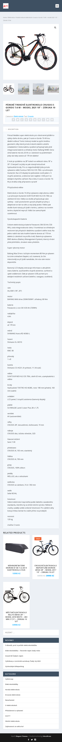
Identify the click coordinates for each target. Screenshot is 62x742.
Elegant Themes (22, 736)
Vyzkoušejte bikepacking (14, 666)
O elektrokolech (11, 705)
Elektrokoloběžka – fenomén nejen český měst (22, 651)
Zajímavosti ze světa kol (14, 726)
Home (5, 17)
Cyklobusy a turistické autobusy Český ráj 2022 (23, 661)
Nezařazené (9, 700)
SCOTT (7, 716)
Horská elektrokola (12, 690)
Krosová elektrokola (12, 695)
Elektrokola (11, 17)
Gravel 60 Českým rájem (14, 656)
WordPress (47, 736)
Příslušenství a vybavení (14, 711)
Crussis (31, 116)
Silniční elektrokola (12, 721)
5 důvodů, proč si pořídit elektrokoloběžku (21, 645)
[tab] (31, 129)
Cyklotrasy (9, 679)
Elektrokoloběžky (11, 684)
